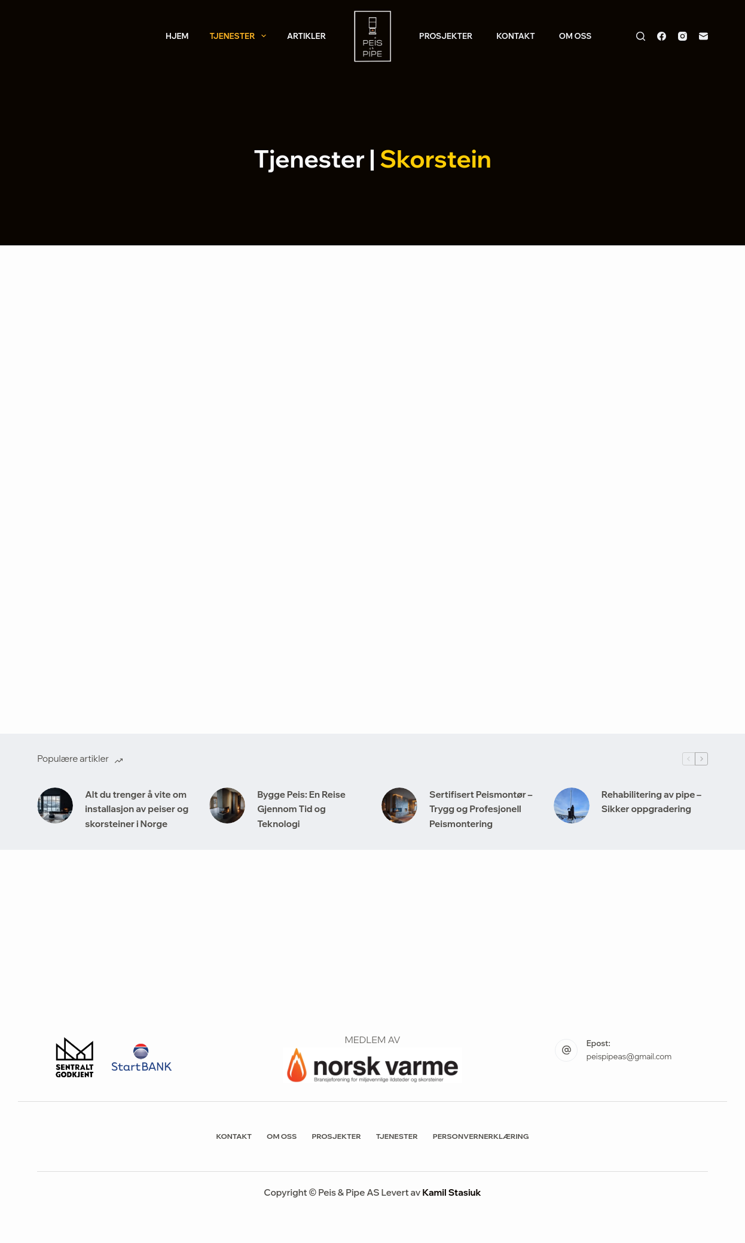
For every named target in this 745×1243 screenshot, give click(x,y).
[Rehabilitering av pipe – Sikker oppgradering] (572, 805)
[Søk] (640, 36)
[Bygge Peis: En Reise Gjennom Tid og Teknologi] (227, 805)
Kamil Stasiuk (451, 1192)
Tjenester (239, 36)
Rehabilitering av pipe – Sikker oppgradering (651, 802)
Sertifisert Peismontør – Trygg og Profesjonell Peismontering (480, 809)
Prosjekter (445, 36)
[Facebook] (661, 36)
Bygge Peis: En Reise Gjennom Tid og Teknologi (301, 809)
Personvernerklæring (481, 1136)
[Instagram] (682, 36)
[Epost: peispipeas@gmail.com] (566, 1050)
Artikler (306, 36)
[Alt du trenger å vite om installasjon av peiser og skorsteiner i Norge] (55, 805)
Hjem (177, 36)
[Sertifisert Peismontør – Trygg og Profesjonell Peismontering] (399, 805)
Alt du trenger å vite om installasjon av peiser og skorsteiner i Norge (136, 809)
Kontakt (515, 36)
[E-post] (703, 36)
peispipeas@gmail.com (629, 1056)
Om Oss (575, 36)
